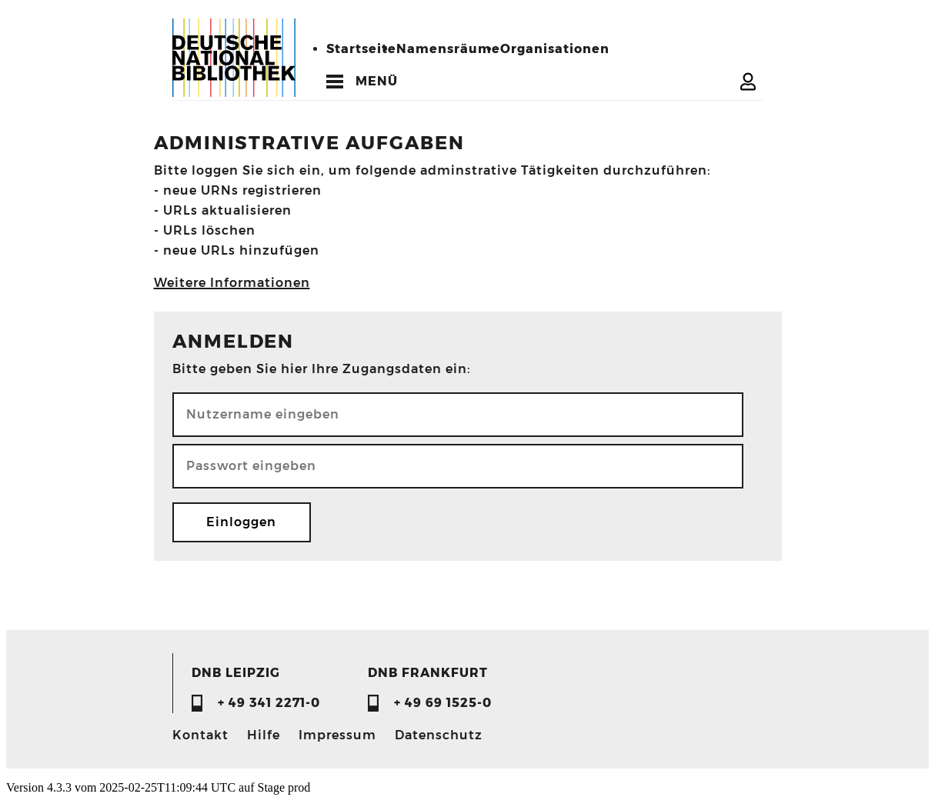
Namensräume (448, 49)
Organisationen (554, 49)
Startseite (361, 49)
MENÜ (377, 81)
